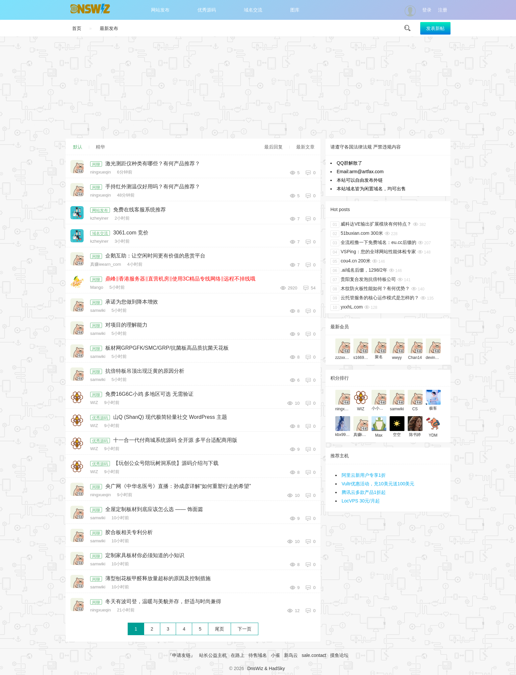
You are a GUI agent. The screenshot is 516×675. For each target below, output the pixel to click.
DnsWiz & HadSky (266, 668)
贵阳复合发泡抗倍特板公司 (363, 280)
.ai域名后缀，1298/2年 (358, 270)
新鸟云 (291, 655)
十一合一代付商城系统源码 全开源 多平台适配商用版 (175, 440)
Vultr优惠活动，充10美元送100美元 (378, 483)
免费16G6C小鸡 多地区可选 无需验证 (149, 394)
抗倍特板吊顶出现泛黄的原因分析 (144, 371)
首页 (76, 28)
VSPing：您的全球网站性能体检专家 (373, 252)
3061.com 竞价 (130, 232)
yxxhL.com (346, 307)
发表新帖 (435, 28)
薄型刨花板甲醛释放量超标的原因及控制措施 (158, 578)
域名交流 (253, 10)
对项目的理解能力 (126, 325)
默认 (77, 146)
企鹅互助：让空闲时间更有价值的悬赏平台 (155, 255)
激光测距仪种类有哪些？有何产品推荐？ (152, 163)
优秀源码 (206, 10)
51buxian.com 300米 (356, 233)
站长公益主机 (213, 655)
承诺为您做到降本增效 (131, 302)
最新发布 (109, 28)
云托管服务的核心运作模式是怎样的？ (374, 298)
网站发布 (160, 10)
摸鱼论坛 (339, 655)
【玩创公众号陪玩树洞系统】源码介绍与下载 (166, 463)
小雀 (275, 655)
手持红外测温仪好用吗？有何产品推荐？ (152, 186)
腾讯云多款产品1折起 (364, 492)
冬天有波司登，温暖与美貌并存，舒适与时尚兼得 (163, 601)
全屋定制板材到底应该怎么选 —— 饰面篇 (154, 509)
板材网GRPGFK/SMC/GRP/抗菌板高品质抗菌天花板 (167, 348)
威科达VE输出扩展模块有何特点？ (370, 224)
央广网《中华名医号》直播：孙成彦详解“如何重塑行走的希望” (178, 486)
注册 (442, 10)
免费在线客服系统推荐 (139, 209)
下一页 (244, 629)
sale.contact (314, 655)
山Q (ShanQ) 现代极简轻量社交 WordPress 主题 (170, 417)
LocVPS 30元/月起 (361, 500)
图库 (294, 10)
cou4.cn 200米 (350, 261)
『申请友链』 (181, 655)
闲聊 (96, 164)
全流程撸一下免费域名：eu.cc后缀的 (373, 243)
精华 (100, 146)
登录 (426, 10)
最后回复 (273, 146)
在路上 (238, 655)
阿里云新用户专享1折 (364, 475)
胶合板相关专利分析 (129, 532)
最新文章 (305, 146)
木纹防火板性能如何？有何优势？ (370, 289)
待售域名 (257, 655)
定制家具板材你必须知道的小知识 (144, 555)
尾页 (219, 629)
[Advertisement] (258, 87)
